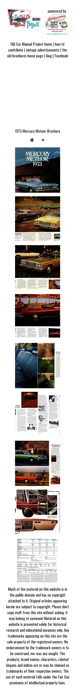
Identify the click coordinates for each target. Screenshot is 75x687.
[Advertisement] (37, 95)
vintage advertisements (42, 50)
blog (49, 56)
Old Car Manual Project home (31, 44)
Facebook (61, 56)
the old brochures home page (37, 53)
